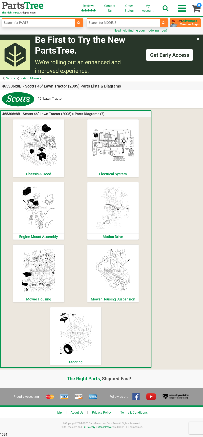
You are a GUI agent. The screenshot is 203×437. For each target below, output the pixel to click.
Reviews (88, 8)
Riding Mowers (30, 78)
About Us (77, 412)
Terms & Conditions (134, 412)
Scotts (10, 78)
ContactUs (109, 8)
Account (147, 8)
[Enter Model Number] (123, 23)
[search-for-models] (164, 23)
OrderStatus (129, 8)
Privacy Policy (102, 412)
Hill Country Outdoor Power (97, 426)
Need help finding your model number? (141, 30)
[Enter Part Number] (38, 23)
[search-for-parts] (79, 23)
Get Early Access (169, 55)
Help (59, 412)
